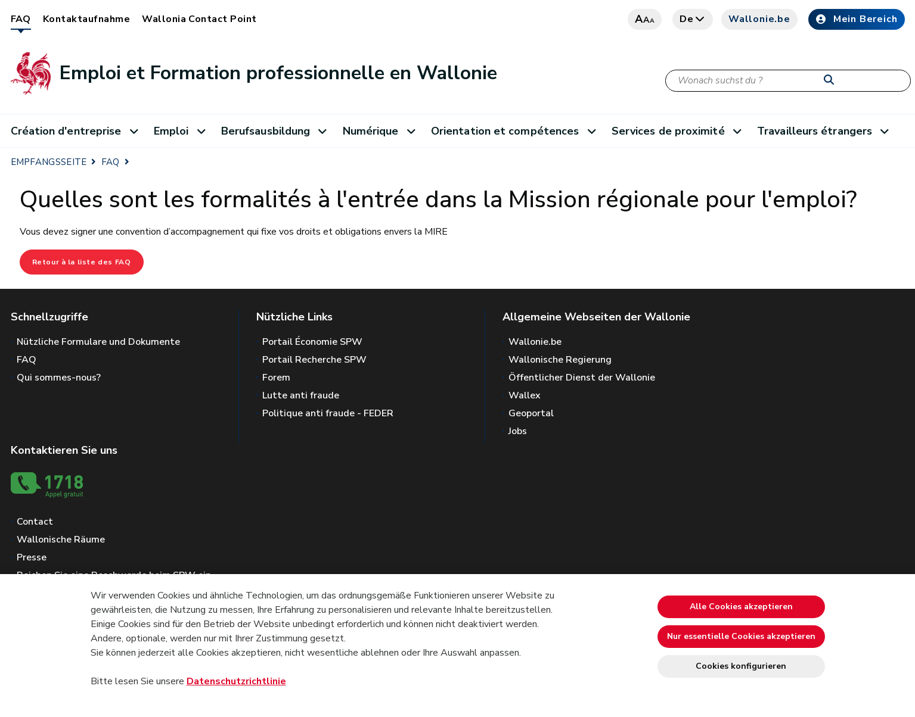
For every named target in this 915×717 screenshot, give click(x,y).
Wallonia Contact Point (199, 19)
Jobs (517, 431)
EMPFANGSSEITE (49, 162)
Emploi (184, 131)
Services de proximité (681, 131)
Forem (276, 378)
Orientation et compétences (517, 131)
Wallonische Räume (61, 539)
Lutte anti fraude (300, 395)
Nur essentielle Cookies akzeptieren (741, 636)
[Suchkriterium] (788, 81)
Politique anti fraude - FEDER (327, 413)
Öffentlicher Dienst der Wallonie (581, 378)
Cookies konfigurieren (741, 666)
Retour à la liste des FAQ (81, 262)
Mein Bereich (856, 19)
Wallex (524, 395)
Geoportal (531, 413)
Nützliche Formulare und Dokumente (98, 342)
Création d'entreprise (79, 131)
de (693, 19)
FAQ (21, 19)
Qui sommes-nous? (59, 378)
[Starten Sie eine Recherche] (831, 80)
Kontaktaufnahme (86, 19)
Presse (31, 557)
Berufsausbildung (278, 131)
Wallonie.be (759, 19)
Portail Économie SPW (312, 342)
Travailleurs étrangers (827, 131)
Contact (35, 522)
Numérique (383, 131)
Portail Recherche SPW (314, 360)
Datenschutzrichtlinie (236, 681)
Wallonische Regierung (560, 360)
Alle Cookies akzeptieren (741, 606)
